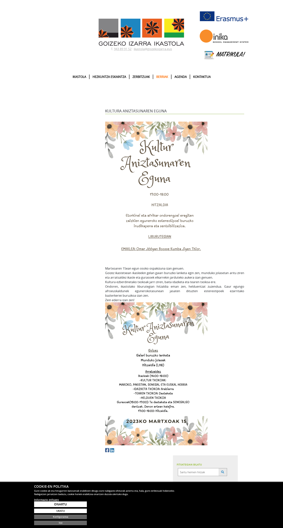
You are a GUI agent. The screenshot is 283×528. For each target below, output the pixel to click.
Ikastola (79, 77)
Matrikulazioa (49, 173)
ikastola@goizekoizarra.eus (153, 49)
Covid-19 (46, 194)
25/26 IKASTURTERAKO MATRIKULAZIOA (76, 152)
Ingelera (46, 186)
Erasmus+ (47, 181)
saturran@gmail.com (100, 491)
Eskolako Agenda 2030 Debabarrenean (75, 156)
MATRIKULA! (224, 54)
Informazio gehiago (46, 520)
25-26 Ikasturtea (63, 139)
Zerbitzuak (141, 77)
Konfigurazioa (227, 516)
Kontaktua (202, 77)
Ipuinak (46, 177)
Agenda (180, 77)
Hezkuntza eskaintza (109, 77)
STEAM (46, 190)
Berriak (162, 77)
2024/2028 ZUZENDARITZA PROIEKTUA (75, 160)
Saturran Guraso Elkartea (55, 199)
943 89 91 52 (123, 49)
